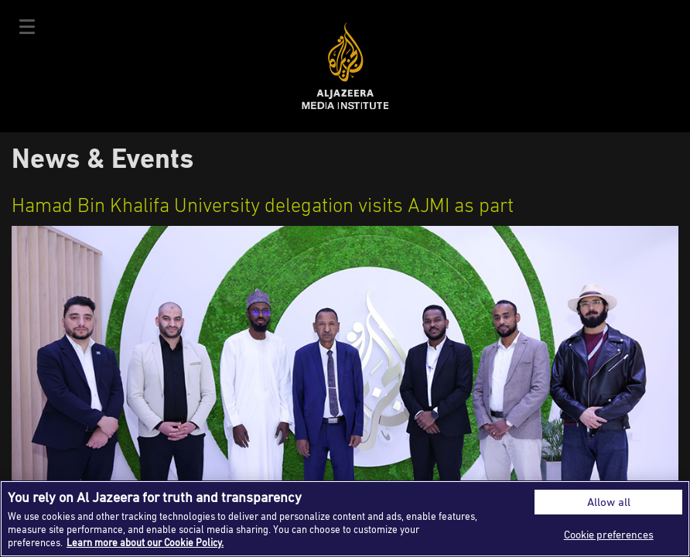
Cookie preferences (609, 534)
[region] (345, 518)
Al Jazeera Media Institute (345, 66)
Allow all (608, 501)
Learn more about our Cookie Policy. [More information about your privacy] (145, 542)
